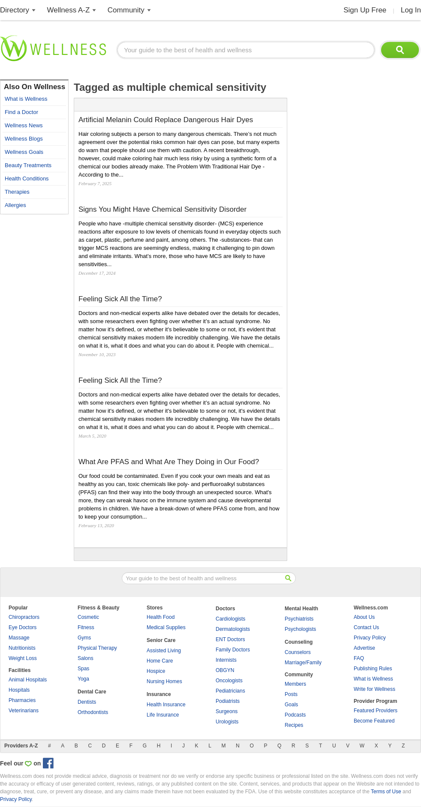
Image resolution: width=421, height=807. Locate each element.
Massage (19, 638)
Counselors (298, 652)
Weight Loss (23, 658)
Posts (291, 694)
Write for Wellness (374, 689)
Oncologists (229, 681)
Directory (14, 10)
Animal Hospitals (28, 680)
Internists (226, 660)
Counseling (299, 642)
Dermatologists (233, 629)
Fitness (86, 627)
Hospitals (19, 690)
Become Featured (374, 721)
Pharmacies (22, 700)
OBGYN (225, 670)
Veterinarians (24, 711)
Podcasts (295, 715)
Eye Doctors (22, 627)
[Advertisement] (34, 347)
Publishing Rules (373, 669)
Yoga (83, 679)
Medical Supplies (166, 627)
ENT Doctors (230, 639)
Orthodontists (93, 712)
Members (295, 684)
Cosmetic (88, 617)
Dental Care (92, 692)
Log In (411, 10)
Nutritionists (22, 648)
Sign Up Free (364, 10)
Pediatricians (230, 691)
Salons (85, 658)
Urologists (227, 722)
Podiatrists (228, 701)
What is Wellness (373, 679)
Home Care (160, 661)
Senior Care (161, 640)
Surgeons (227, 711)
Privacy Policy (370, 638)
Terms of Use (386, 792)
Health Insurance (166, 705)
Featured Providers (375, 711)
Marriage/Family (303, 663)
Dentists (87, 702)
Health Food (160, 617)
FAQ (359, 658)
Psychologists (300, 629)
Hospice (156, 671)
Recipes (294, 725)
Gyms (84, 638)
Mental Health (301, 609)
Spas (83, 669)
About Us (364, 617)
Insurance (159, 694)
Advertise (364, 648)
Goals (291, 705)
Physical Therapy (97, 648)
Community (126, 10)
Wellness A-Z (68, 10)
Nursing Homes (164, 681)
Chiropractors (24, 617)
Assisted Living (164, 651)
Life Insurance (163, 715)
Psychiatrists (299, 619)
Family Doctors (233, 650)
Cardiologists (230, 619)
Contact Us (366, 627)
